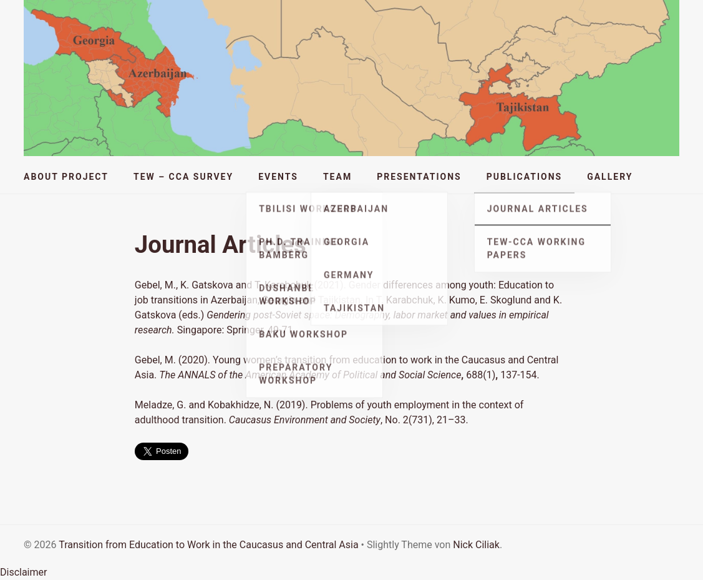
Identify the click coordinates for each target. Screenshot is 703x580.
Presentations (419, 177)
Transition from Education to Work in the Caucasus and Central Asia (208, 545)
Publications (525, 177)
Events (278, 177)
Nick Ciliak (476, 545)
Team (337, 177)
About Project (66, 177)
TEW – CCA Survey (183, 177)
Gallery (610, 177)
